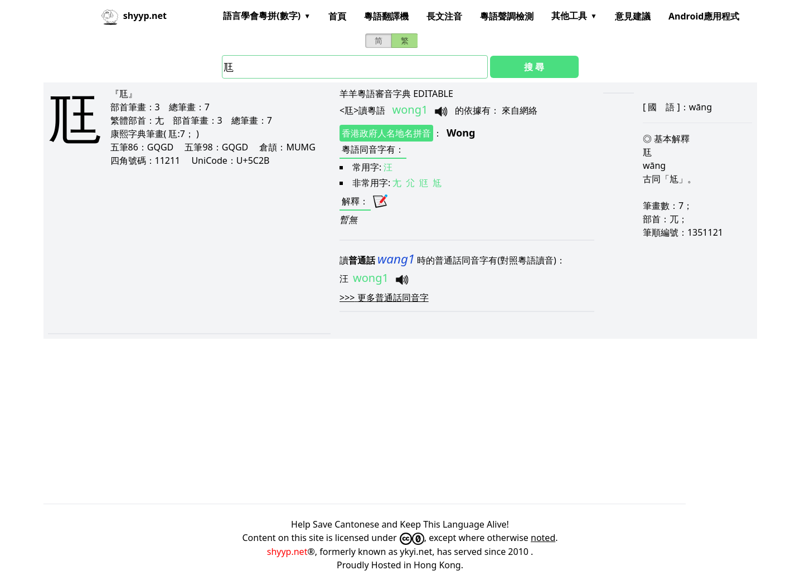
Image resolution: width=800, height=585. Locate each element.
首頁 (337, 16)
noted (543, 538)
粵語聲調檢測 (507, 16)
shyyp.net (287, 551)
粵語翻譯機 (386, 16)
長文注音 (444, 16)
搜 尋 (534, 67)
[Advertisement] (175, 250)
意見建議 (633, 16)
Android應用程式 (703, 16)
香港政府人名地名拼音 (386, 133)
